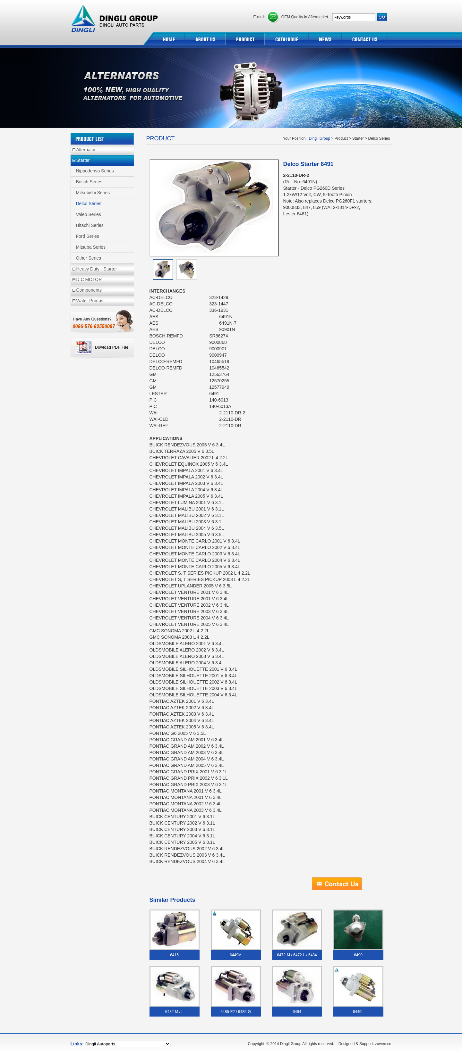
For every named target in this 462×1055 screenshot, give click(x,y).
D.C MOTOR (89, 279)
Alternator (86, 149)
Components (89, 290)
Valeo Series (88, 214)
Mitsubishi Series (93, 192)
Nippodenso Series (95, 170)
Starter (83, 160)
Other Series (88, 258)
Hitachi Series (90, 225)
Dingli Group (115, 16)
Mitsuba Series (91, 247)
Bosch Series (89, 181)
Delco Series (88, 203)
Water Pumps (89, 300)
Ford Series (87, 236)
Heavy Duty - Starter (96, 268)
